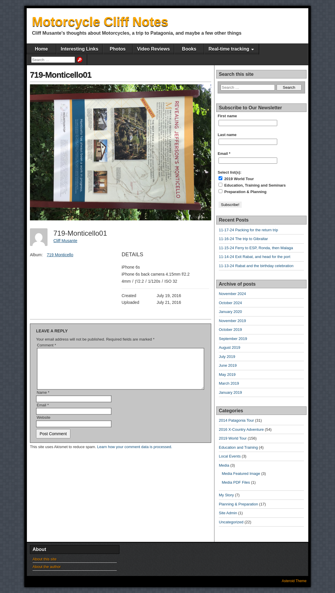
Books (189, 48)
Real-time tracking (229, 48)
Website (43, 424)
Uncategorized (231, 522)
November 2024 (232, 294)
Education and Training (238, 447)
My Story (226, 495)
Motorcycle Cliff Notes (100, 21)
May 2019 (227, 374)
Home (41, 48)
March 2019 (229, 383)
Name (43, 399)
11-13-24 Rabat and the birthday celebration (256, 266)
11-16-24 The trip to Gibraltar (243, 239)
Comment (46, 345)
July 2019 (227, 356)
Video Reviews (153, 48)
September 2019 (233, 338)
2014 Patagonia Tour (236, 420)
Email (43, 412)
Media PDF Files (236, 482)
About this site (45, 559)
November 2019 (232, 321)
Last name (227, 135)
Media (224, 465)
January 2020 (230, 311)
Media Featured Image (241, 473)
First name (227, 116)
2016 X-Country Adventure (241, 429)
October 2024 (230, 303)
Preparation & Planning (242, 191)
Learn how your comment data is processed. (134, 454)
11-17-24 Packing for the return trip (248, 230)
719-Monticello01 (61, 74)
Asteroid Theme (294, 581)
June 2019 (228, 365)
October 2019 (230, 329)
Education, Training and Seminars (252, 185)
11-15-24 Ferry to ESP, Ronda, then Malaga (256, 248)
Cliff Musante (65, 240)
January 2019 (230, 392)
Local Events (230, 456)
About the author (47, 566)
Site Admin (228, 513)
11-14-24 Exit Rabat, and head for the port (254, 256)
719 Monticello (60, 254)
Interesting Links (79, 48)
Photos (118, 48)
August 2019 (229, 347)
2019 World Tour (236, 178)
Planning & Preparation (238, 504)
